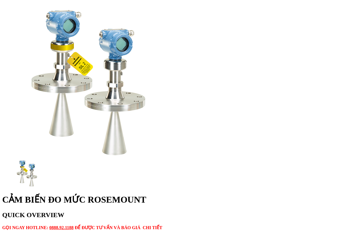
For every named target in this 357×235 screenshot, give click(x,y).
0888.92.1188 (61, 227)
